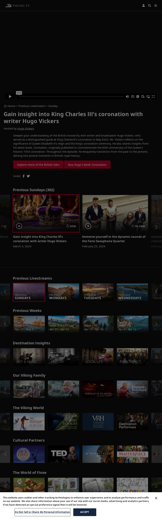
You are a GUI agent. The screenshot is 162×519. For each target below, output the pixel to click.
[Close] (156, 507)
